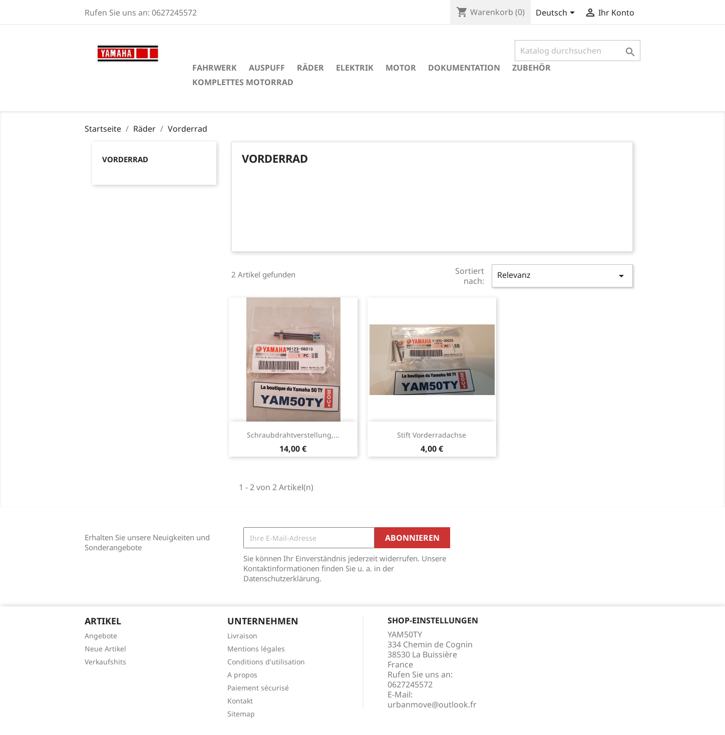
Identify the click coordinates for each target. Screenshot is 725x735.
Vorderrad (125, 159)
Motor (401, 67)
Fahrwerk (214, 67)
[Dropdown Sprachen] (557, 14)
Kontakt (240, 700)
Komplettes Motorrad (242, 82)
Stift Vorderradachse (431, 435)
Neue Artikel (105, 648)
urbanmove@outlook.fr (432, 704)
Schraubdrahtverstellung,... (293, 435)
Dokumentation (464, 67)
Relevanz (562, 275)
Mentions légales (256, 648)
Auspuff (267, 67)
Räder (310, 67)
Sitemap (241, 713)
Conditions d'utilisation (266, 661)
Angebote (101, 635)
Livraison (242, 635)
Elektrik (355, 67)
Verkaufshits (105, 661)
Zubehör (531, 67)
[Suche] (577, 50)
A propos (242, 674)
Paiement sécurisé (258, 687)
